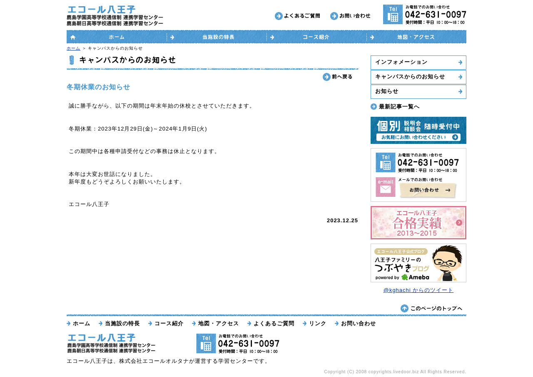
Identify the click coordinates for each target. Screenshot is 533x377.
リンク (317, 323)
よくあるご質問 (274, 323)
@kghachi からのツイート (419, 290)
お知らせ (387, 91)
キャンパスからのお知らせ (410, 76)
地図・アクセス (218, 323)
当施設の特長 (122, 323)
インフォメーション (401, 62)
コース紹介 (169, 323)
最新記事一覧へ (399, 106)
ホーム (73, 48)
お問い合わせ (358, 323)
